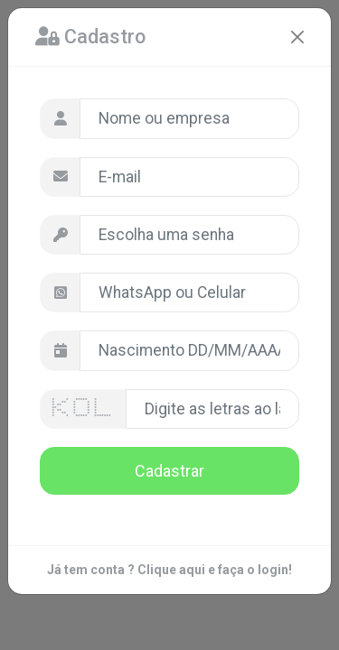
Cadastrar (169, 470)
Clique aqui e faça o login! (214, 569)
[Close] (297, 37)
